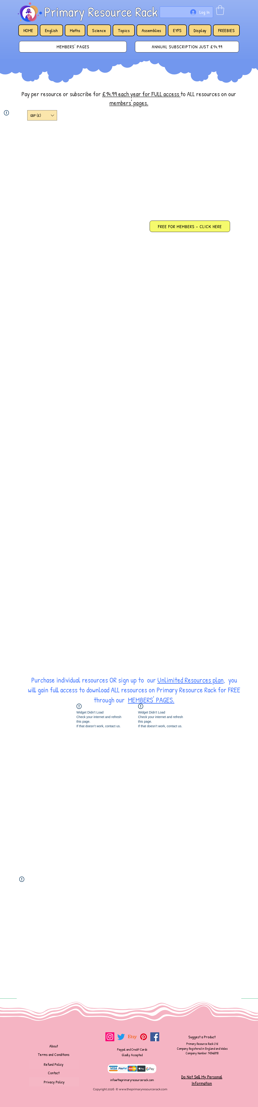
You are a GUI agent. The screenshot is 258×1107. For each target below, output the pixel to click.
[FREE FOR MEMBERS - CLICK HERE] (190, 226)
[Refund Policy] (54, 1064)
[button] (220, 10)
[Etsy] (132, 1036)
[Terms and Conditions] (54, 1054)
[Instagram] (109, 1036)
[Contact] (54, 1072)
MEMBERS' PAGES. (151, 700)
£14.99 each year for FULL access (141, 94)
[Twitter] (121, 1036)
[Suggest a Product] (202, 1036)
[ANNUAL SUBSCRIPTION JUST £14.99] (187, 46)
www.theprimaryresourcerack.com (143, 1089)
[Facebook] (154, 1036)
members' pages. (128, 102)
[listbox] (42, 115)
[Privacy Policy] (54, 1081)
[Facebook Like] (55, 1035)
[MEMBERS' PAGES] (73, 46)
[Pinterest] (143, 1036)
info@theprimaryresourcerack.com (132, 1079)
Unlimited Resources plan (190, 680)
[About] (54, 1045)
